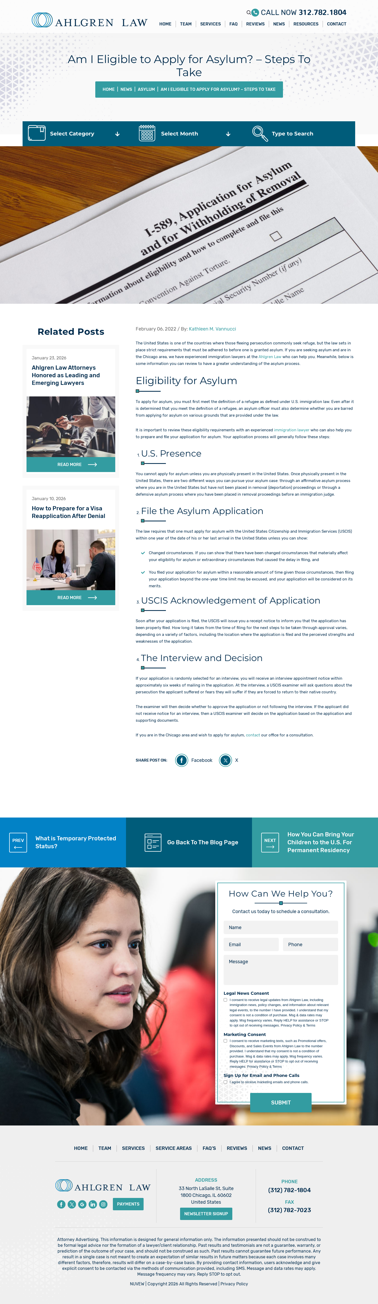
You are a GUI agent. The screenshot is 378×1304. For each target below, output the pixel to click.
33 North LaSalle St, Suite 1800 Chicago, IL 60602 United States (206, 1195)
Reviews (255, 24)
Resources (305, 24)
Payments (128, 1204)
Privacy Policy (234, 1283)
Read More (69, 464)
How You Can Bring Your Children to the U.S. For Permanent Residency (307, 842)
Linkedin (92, 1204)
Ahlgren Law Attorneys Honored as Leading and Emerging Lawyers (66, 375)
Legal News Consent (246, 993)
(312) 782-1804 (289, 1190)
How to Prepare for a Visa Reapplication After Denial (68, 512)
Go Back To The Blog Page (202, 842)
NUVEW (137, 1283)
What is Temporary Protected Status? (62, 842)
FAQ (233, 24)
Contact (336, 24)
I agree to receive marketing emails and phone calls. (269, 1082)
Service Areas (174, 1148)
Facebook (201, 760)
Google (82, 1204)
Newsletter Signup (206, 1213)
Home (165, 24)
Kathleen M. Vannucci (212, 329)
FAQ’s (209, 1148)
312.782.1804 (322, 10)
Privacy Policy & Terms (298, 1025)
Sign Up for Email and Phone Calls (262, 1075)
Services (210, 24)
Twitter (71, 1204)
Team (186, 24)
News (279, 24)
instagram (103, 1204)
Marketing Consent (245, 1034)
